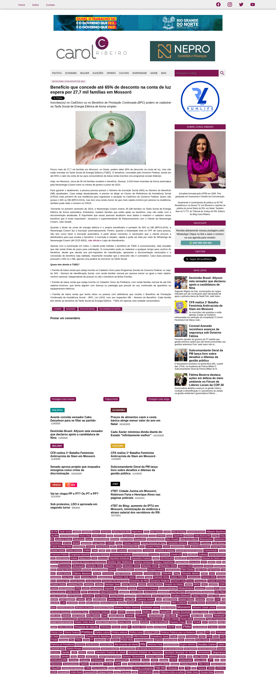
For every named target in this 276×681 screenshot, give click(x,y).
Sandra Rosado (74, 648)
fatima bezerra (64, 574)
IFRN (77, 588)
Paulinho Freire (177, 622)
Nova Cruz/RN (78, 616)
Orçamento (141, 615)
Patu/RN (144, 622)
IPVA (223, 588)
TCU (124, 664)
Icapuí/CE (213, 585)
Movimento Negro (79, 612)
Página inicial (111, 399)
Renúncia (80, 645)
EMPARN (208, 566)
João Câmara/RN (193, 592)
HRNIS (188, 585)
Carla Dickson (219, 543)
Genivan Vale (63, 581)
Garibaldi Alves (161, 577)
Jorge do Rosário (58, 596)
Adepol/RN (87, 532)
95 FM (54, 531)
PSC (216, 636)
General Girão (209, 577)
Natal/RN (165, 611)
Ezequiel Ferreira (156, 569)
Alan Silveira (156, 532)
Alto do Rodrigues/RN (69, 536)
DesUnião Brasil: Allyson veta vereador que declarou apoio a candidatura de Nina (76, 434)
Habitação (89, 584)
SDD (74, 652)
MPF (113, 612)
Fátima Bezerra (82, 573)
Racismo (115, 640)
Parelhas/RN (56, 619)
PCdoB (197, 622)
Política (86, 632)
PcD (189, 622)
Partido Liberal (171, 619)
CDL (120, 547)
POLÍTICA (57, 73)
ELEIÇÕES (98, 73)
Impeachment (96, 588)
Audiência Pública (63, 539)
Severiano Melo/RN (217, 657)
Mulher (147, 611)
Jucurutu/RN (130, 596)
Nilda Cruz (55, 616)
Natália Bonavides (182, 612)
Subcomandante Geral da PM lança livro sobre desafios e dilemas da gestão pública (134, 470)
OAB (104, 615)
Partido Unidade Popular (106, 622)
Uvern (117, 672)
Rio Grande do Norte (109, 309)
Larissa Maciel (99, 599)
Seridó (81, 657)
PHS (124, 627)
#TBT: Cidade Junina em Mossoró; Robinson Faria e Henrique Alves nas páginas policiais (135, 494)
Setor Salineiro (200, 657)
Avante (89, 539)
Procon (181, 637)
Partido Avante (84, 619)
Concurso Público (59, 554)
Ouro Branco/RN (156, 616)
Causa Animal (103, 547)
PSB (209, 636)
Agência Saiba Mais (121, 532)
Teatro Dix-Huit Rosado (139, 664)
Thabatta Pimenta (188, 664)
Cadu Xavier (98, 543)
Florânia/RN (55, 577)
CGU (187, 547)
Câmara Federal (131, 543)
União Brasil (76, 672)
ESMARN (86, 570)
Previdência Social (160, 636)
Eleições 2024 (168, 566)
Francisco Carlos (89, 577)
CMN (95, 550)
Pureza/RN (100, 640)
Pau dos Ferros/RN (159, 622)
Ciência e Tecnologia (200, 547)
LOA (217, 599)
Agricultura (137, 531)
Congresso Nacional (79, 554)
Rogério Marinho (188, 644)
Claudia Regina (218, 547)
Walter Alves (192, 672)
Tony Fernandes (100, 668)
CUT (53, 558)
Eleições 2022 (150, 566)
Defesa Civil (85, 558)
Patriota (136, 622)
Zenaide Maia (206, 672)
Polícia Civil (56, 632)
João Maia (220, 592)
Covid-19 (176, 554)
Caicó (118, 543)
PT (91, 640)
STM (223, 660)
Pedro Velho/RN (65, 627)
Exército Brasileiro (125, 570)
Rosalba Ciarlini (207, 644)
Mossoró (71, 309)
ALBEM (167, 532)
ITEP (84, 592)
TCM (117, 663)
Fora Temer (68, 577)
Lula (63, 603)
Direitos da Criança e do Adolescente (89, 562)
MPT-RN (130, 612)
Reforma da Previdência (62, 644)
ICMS (222, 584)
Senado (65, 656)
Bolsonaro (220, 539)
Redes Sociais (202, 640)
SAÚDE (154, 73)
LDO (159, 599)
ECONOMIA (71, 73)
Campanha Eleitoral (177, 543)
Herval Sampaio (129, 584)
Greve (190, 581)
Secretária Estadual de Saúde (111, 652)
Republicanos (92, 645)
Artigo (215, 536)
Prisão (174, 636)
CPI (185, 555)
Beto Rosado (172, 539)
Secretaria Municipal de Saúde (180, 652)
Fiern (212, 574)
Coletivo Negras (135, 551)
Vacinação (125, 672)
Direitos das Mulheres (120, 562)
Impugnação (121, 588)
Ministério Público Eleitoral (126, 607)
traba (111, 668)
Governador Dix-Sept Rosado (115, 581)
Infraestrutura (185, 588)
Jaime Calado (150, 592)
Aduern (96, 532)
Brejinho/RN (86, 543)
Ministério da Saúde (84, 607)
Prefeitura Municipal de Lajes (72, 637)
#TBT (115, 484)
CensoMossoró (177, 547)
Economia (64, 566)
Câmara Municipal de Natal (153, 543)
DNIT (204, 562)
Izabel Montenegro (109, 592)
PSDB (54, 640)
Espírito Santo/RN (99, 570)
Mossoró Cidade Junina (204, 607)
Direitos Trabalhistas (164, 562)
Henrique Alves (112, 584)
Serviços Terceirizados (133, 656)
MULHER (84, 73)
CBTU (113, 547)
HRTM (197, 584)
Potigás (200, 632)
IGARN (86, 588)
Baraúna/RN (139, 539)
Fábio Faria (201, 570)
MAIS (163, 73)
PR (212, 632)
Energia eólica (64, 570)
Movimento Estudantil (60, 612)
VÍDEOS (56, 485)
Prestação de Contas (122, 636)
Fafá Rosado (213, 570)
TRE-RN (160, 668)
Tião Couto (204, 664)
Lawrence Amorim (145, 599)
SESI (190, 657)
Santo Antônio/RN (127, 649)
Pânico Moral (197, 616)
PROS (202, 636)
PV (107, 640)
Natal (155, 612)
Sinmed (145, 660)
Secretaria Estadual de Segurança (145, 652)
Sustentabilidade (71, 664)
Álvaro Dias (84, 536)
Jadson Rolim (136, 592)
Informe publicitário (168, 588)
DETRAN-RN (167, 558)
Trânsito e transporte (143, 668)
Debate (74, 558)
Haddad (99, 584)
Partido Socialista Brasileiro (61, 622)
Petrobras (105, 627)
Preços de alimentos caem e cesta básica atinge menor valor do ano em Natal (135, 420)
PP (207, 632)
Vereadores (145, 672)
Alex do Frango (179, 532)
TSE (188, 668)
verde (134, 672)
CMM (87, 550)
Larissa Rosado (115, 599)
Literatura (200, 599)
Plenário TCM (139, 627)
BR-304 (67, 543)
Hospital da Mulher (174, 584)
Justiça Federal (199, 596)
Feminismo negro (152, 574)
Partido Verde (124, 622)
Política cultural (102, 632)
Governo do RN (139, 580)
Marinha (122, 603)
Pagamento (183, 615)
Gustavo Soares (58, 584)
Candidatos (194, 543)
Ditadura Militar (182, 562)
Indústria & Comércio (148, 588)
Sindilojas (74, 660)
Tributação (172, 668)
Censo (166, 547)
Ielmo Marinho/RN (66, 588)
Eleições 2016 (95, 566)
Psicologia (63, 640)
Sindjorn (109, 660)
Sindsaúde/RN (121, 660)
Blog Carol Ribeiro (189, 539)
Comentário (148, 550)
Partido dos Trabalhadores (149, 619)
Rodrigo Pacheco (171, 645)
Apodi (169, 536)
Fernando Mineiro (190, 573)
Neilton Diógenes (217, 612)
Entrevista (76, 570)
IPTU (216, 588)
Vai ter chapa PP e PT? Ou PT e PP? (74, 493)
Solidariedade (185, 660)
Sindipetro (84, 660)
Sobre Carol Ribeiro (200, 127)
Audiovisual (79, 539)
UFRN (54, 672)
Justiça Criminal (144, 596)
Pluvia (149, 627)
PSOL (78, 640)
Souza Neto (200, 660)
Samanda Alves (57, 649)
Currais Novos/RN (217, 555)
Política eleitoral (119, 632)
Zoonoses (219, 672)
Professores (192, 636)
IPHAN (209, 588)
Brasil (76, 543)
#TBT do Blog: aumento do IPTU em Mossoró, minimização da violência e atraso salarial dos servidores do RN (135, 509)
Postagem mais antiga (158, 399)
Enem (53, 570)
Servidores (171, 656)
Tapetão (84, 664)
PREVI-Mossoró (140, 636)
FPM (77, 577)
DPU (219, 562)
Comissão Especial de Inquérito (189, 551)
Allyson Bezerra (216, 531)
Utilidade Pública (105, 672)
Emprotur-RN (220, 566)
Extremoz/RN (141, 570)
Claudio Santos (57, 550)
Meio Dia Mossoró (196, 603)
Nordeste (66, 616)
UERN (211, 668)
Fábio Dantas (187, 569)
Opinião (129, 615)
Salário (221, 644)
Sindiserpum (98, 660)
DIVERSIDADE (140, 73)
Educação (78, 566)
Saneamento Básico (91, 649)
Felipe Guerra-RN (123, 574)
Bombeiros (56, 543)
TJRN (88, 668)
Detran (155, 558)
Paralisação (219, 615)
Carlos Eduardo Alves (61, 546)
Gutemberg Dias (75, 584)
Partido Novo (200, 619)
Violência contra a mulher (172, 672)
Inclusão (132, 588)
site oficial (94, 240)
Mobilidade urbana (150, 607)
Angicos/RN (128, 536)
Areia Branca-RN (202, 536)
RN (142, 644)
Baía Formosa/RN (101, 539)
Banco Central (126, 539)
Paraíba (208, 616)
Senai (73, 657)
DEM (94, 558)
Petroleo (116, 627)
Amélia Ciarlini (99, 536)
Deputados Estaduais (119, 558)
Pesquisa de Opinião (86, 626)
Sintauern (163, 660)
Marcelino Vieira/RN (108, 603)
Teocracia (174, 664)
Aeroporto (106, 532)
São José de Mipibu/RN (174, 649)
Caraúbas (206, 543)
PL (129, 627)
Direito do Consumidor (60, 562)
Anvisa (152, 536)
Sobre (35, 5)
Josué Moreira (117, 596)
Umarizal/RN (63, 672)
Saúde (66, 652)
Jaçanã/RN (124, 592)
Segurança (218, 652)
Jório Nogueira (74, 596)
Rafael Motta (127, 640)
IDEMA (54, 588)
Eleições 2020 (131, 566)
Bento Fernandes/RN (156, 539)
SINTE (173, 660)
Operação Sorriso (116, 616)
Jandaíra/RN (163, 592)
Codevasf (122, 550)
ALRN (54, 535)
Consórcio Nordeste (100, 555)
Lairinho (80, 599)
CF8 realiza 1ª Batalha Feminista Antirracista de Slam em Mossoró (206, 306)
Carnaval (90, 547)
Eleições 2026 (185, 566)
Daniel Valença (62, 558)
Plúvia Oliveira (159, 627)
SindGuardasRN (59, 660)
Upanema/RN (90, 672)
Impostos (109, 588)
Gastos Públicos (178, 577)
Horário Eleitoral (155, 584)
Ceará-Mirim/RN (131, 547)
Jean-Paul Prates (177, 592)
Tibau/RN (55, 668)
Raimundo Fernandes (144, 640)
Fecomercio (108, 574)
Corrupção (153, 555)
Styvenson (56, 664)
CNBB (101, 551)
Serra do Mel (92, 657)
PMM (187, 626)
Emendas (198, 566)
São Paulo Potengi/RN (207, 649)
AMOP (109, 536)
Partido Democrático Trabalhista (123, 619)
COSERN (58, 309)
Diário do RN (180, 558)
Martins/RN (148, 603)
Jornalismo (88, 596)
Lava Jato (130, 599)
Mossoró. (221, 608)
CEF (142, 547)
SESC (182, 657)
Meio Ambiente (179, 603)
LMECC (210, 599)
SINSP (154, 660)
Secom (90, 653)
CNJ (113, 551)
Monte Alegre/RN (168, 608)
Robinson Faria (155, 644)
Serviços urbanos (154, 657)
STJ (216, 660)
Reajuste (158, 640)
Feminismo (137, 574)
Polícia (222, 627)
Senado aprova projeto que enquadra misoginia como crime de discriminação (75, 470)
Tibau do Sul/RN (218, 664)
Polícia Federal (72, 632)
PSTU (86, 640)
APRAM (188, 536)
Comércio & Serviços (165, 550)
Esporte (112, 569)
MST (138, 612)
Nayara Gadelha (200, 612)
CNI (108, 551)
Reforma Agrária (218, 640)
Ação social (65, 531)
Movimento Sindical (99, 612)
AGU (147, 532)
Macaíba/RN (72, 603)
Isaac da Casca (57, 592)
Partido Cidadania (100, 619)
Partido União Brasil (84, 622)
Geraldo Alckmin (93, 581)
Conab (222, 551)
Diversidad (194, 562)
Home (21, 5)
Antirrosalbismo (142, 536)
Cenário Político (153, 546)
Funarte (140, 577)
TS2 (181, 668)
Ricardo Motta (106, 645)
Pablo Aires (170, 616)
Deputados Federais (141, 558)
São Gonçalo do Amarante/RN (149, 649)
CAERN (110, 543)
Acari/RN (76, 532)
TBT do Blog (96, 664)
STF (211, 660)
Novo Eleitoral (93, 616)
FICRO (204, 574)
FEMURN (166, 573)
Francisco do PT (105, 577)
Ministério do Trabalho (103, 608)
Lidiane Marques (170, 599)
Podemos (213, 627)
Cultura (203, 554)
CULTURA (124, 73)
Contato (50, 5)
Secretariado (204, 652)
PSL (71, 640)
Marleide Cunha (134, 603)
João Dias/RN (207, 592)
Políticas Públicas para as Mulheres (178, 632)
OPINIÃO (111, 73)
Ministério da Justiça (66, 608)
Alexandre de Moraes (196, 532)
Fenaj (176, 574)
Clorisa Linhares (74, 550)
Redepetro (190, 640)
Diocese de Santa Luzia (213, 558)
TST (193, 668)
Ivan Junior (93, 592)
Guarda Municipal (216, 581)
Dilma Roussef (193, 558)
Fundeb (148, 577)
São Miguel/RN (190, 649)
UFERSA (220, 668)
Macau (81, 603)
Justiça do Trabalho (161, 596)
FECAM (97, 574)
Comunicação (210, 550)
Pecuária (212, 622)
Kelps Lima (214, 596)
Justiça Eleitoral (181, 595)
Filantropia (221, 574)
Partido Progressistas (216, 619)
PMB (179, 627)
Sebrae (82, 652)
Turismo (201, 668)
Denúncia (103, 558)
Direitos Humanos (143, 562)
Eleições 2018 (113, 566)
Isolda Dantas (73, 592)
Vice (156, 672)
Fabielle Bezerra (173, 570)
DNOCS (211, 562)
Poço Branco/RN (200, 627)
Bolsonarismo (206, 539)
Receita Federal (170, 640)
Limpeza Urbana (186, 599)
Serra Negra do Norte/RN (110, 657)
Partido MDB (186, 619)
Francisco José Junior (124, 577)
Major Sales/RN (93, 603)
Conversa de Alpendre (121, 554)
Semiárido (55, 657)
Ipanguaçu (200, 588)
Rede (181, 640)
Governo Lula (178, 581)
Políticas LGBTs (152, 632)
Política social (87, 309)
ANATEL (118, 536)
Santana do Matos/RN (110, 649)
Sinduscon (135, 660)
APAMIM (161, 536)
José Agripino (102, 596)
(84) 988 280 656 (201, 242)
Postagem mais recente (63, 399)
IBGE (204, 584)
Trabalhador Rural (123, 668)
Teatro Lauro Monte (160, 664)
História (142, 584)
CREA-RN (193, 555)
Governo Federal (159, 580)
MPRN (121, 612)
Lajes (89, 599)
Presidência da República (98, 636)
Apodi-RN (178, 536)
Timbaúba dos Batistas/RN (72, 668)
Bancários (115, 539)
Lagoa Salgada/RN (67, 599)
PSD (222, 636)
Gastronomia (194, 577)
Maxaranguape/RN (162, 603)
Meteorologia (212, 603)
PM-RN (171, 627)
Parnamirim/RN (69, 619)
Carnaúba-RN (79, 547)
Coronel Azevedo (140, 555)
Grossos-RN (200, 581)
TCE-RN (108, 664)
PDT (205, 622)
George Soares (77, 581)
